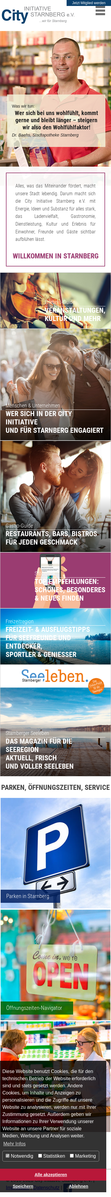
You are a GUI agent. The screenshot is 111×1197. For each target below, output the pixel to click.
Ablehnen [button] (78, 1186)
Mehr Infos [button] (14, 1143)
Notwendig (19, 1156)
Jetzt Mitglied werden (89, 3)
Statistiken (51, 1156)
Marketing (83, 1156)
